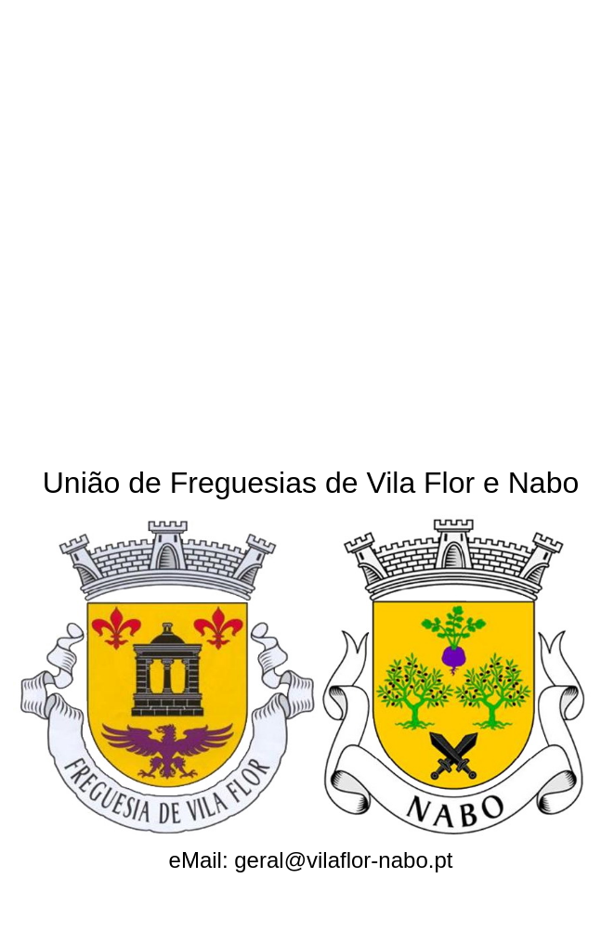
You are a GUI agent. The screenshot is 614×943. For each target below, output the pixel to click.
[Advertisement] (223, 225)
